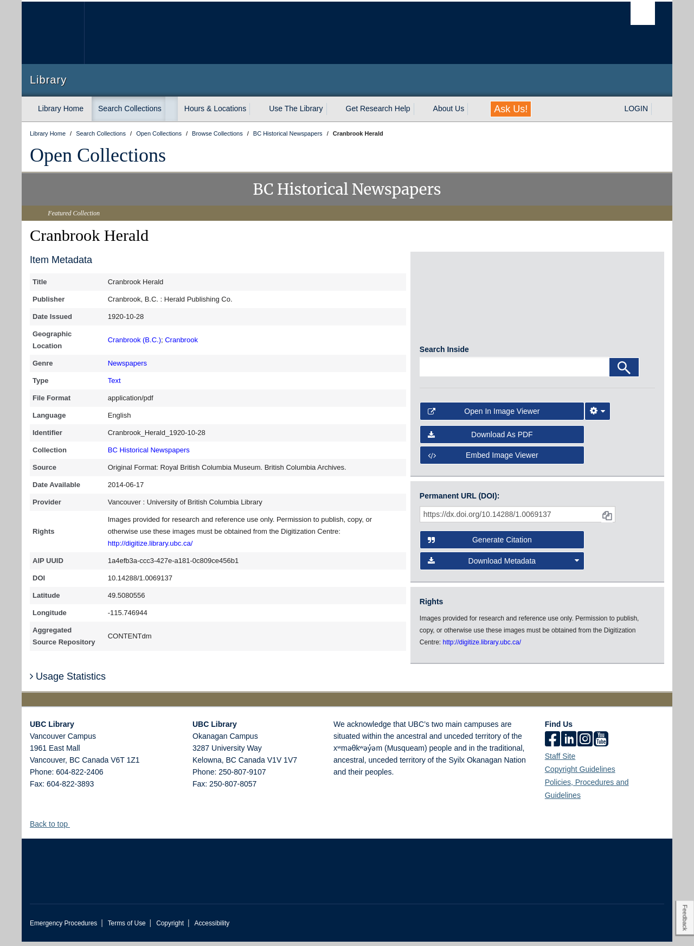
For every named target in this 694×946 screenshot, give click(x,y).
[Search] (624, 371)
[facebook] (552, 744)
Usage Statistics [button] (68, 680)
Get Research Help (378, 108)
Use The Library (296, 108)
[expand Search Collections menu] (171, 109)
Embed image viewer (483, 459)
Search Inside (444, 353)
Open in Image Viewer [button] (484, 415)
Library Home (60, 108)
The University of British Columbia (53, 33)
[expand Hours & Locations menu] (255, 109)
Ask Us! (511, 109)
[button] (74, 828)
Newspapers (127, 363)
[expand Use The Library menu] (332, 109)
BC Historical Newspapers (149, 450)
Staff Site (560, 760)
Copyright (170, 927)
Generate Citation (480, 544)
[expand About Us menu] (473, 109)
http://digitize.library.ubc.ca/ (150, 543)
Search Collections (130, 108)
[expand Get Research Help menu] (420, 109)
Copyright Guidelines (580, 773)
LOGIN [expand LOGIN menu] (636, 108)
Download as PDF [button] (480, 438)
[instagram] (585, 744)
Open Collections (98, 155)
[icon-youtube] (601, 744)
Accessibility (211, 927)
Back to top (54, 828)
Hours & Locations (215, 108)
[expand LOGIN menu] (657, 109)
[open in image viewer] (449, 302)
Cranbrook (181, 340)
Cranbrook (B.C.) (134, 340)
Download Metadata (504, 564)
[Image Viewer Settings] (597, 415)
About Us (449, 108)
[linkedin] (568, 744)
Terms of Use (127, 927)
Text (114, 380)
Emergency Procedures (63, 927)
